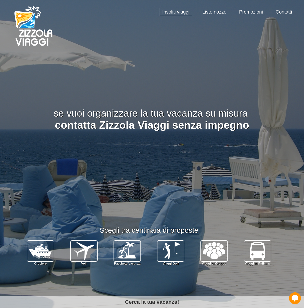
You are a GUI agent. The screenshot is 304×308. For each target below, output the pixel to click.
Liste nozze (214, 11)
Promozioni (251, 11)
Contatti (284, 11)
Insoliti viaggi (176, 11)
